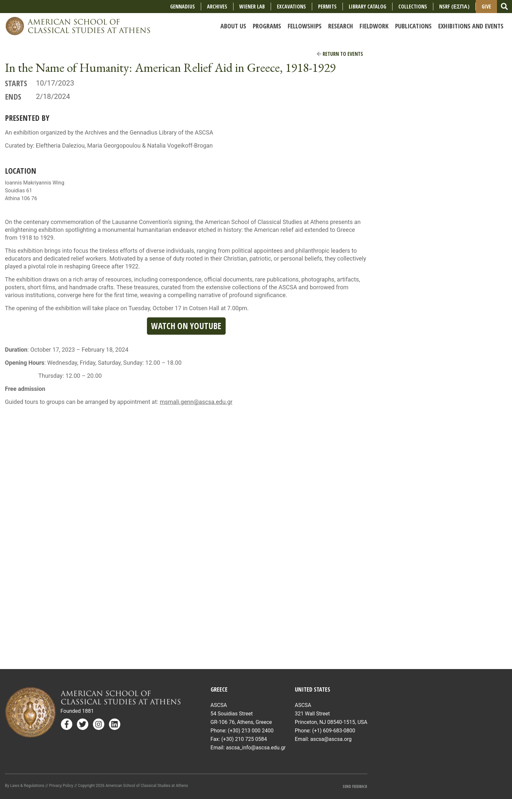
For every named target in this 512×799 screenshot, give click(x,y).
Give (486, 6)
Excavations (291, 6)
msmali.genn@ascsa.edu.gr (196, 401)
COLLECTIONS (412, 6)
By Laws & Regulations (24, 785)
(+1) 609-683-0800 (333, 730)
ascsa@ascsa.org (331, 739)
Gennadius (182, 6)
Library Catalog (367, 6)
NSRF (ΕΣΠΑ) (454, 6)
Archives (217, 6)
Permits (327, 6)
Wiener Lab (252, 6)
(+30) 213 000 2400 (251, 730)
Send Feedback (355, 786)
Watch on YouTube (186, 326)
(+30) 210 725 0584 (244, 739)
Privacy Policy (61, 785)
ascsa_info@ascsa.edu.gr (256, 747)
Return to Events (340, 53)
